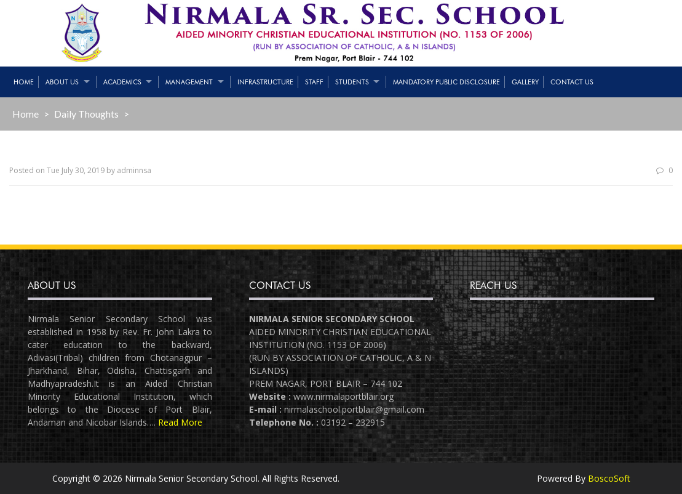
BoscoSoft (609, 478)
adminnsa (134, 170)
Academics (122, 82)
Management (189, 82)
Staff (314, 82)
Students (352, 82)
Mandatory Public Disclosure (446, 82)
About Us (62, 82)
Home (24, 82)
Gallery (525, 82)
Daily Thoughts (86, 113)
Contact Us (571, 82)
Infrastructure (265, 82)
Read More (180, 422)
